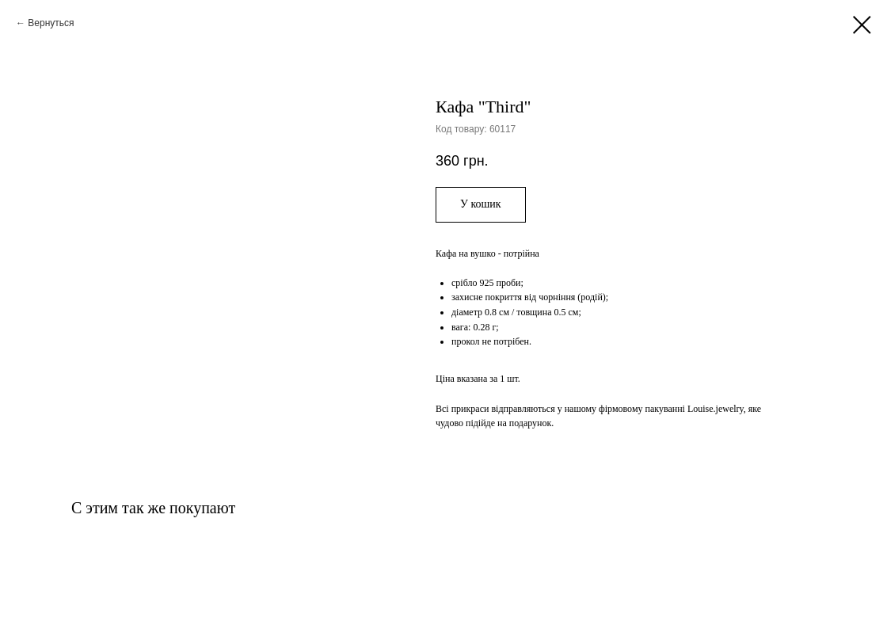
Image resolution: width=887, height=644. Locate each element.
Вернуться (51, 23)
